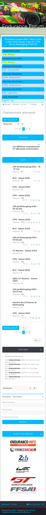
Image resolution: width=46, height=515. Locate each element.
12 (39, 318)
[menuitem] (10, 3)
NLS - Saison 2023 (21, 270)
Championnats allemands (18, 112)
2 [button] (26, 129)
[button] (29, 128)
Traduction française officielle (13, 512)
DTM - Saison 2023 (21, 259)
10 (39, 200)
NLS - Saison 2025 (21, 178)
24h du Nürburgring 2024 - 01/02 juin (25, 238)
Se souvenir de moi (11, 417)
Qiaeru (28, 512)
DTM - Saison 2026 (21, 187)
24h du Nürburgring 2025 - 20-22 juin (25, 207)
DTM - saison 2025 (21, 195)
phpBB (13, 510)
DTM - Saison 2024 (21, 219)
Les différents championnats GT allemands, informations (26, 147)
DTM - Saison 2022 (21, 313)
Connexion (6, 397)
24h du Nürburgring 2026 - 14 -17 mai (26, 167)
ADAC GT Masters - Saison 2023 (25, 279)
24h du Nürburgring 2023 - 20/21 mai (25, 290)
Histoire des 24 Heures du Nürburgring (25, 303)
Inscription (17, 397)
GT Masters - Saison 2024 (25, 250)
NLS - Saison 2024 (21, 228)
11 (36, 318)
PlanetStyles (30, 510)
